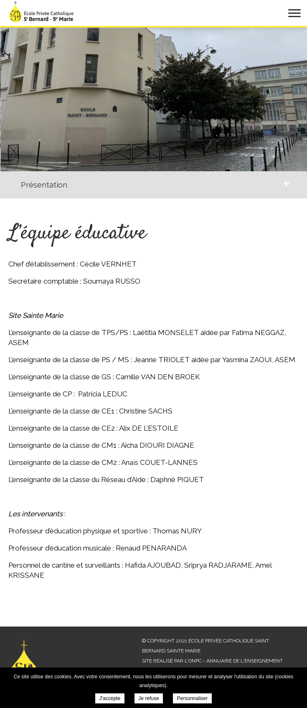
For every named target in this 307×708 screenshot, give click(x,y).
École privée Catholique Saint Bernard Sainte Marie (41, 11)
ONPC (195, 661)
